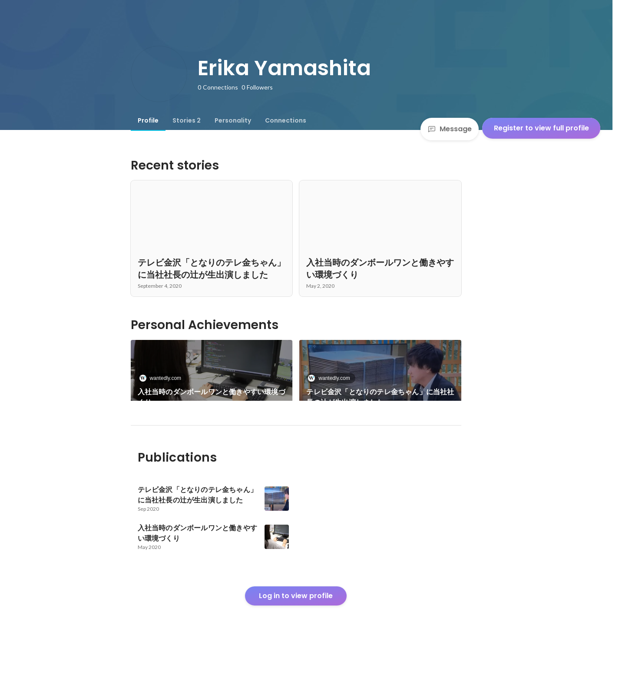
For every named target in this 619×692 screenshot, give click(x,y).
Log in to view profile (296, 625)
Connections (285, 120)
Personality (233, 120)
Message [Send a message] (449, 129)
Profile (148, 120)
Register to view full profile (541, 128)
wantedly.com (162, 378)
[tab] (148, 120)
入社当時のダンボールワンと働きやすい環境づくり (211, 397)
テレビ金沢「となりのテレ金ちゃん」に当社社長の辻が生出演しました (380, 397)
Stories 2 (186, 120)
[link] (212, 381)
